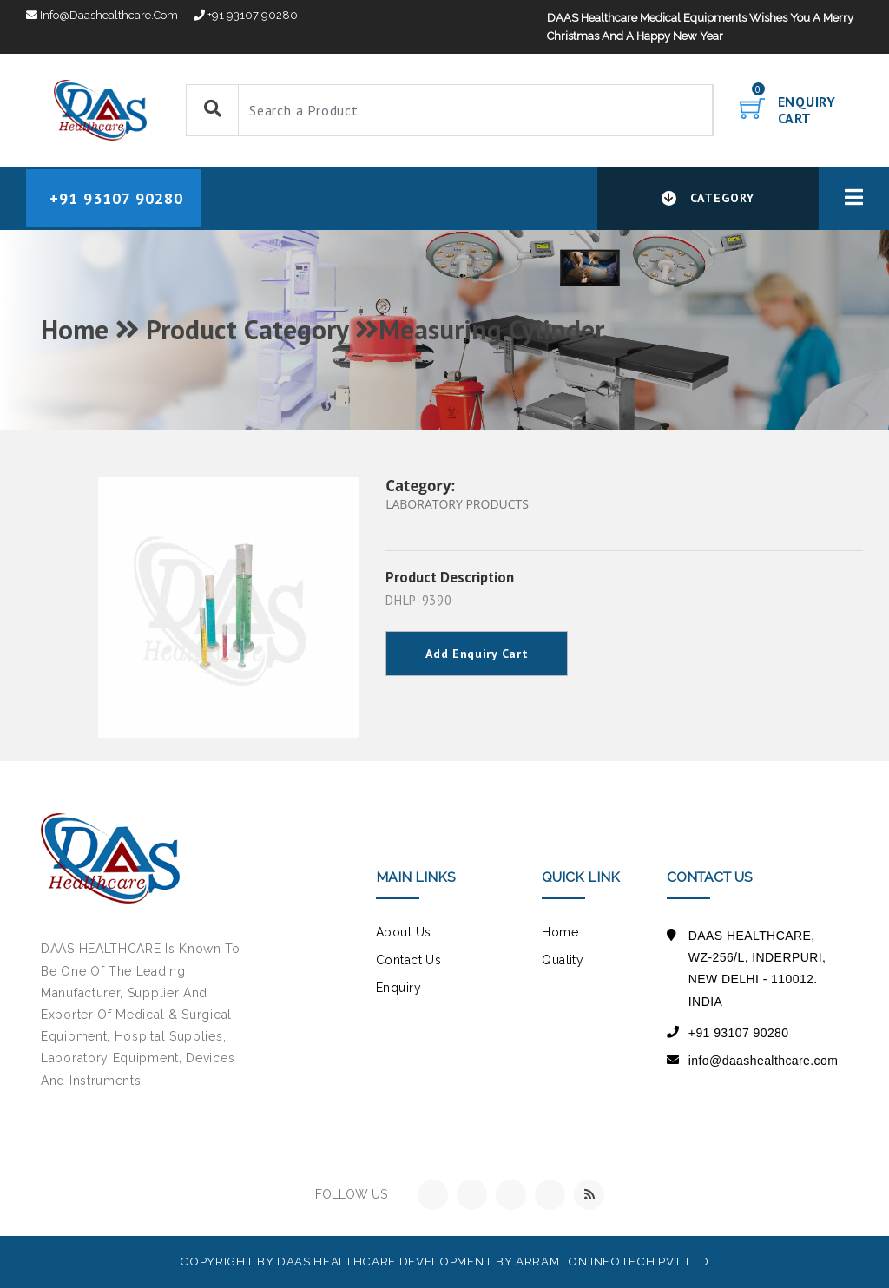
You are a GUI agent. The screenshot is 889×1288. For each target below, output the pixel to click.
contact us (408, 960)
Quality (562, 960)
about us (403, 932)
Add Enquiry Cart (476, 653)
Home (560, 932)
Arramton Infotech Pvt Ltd (612, 1261)
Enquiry (398, 988)
